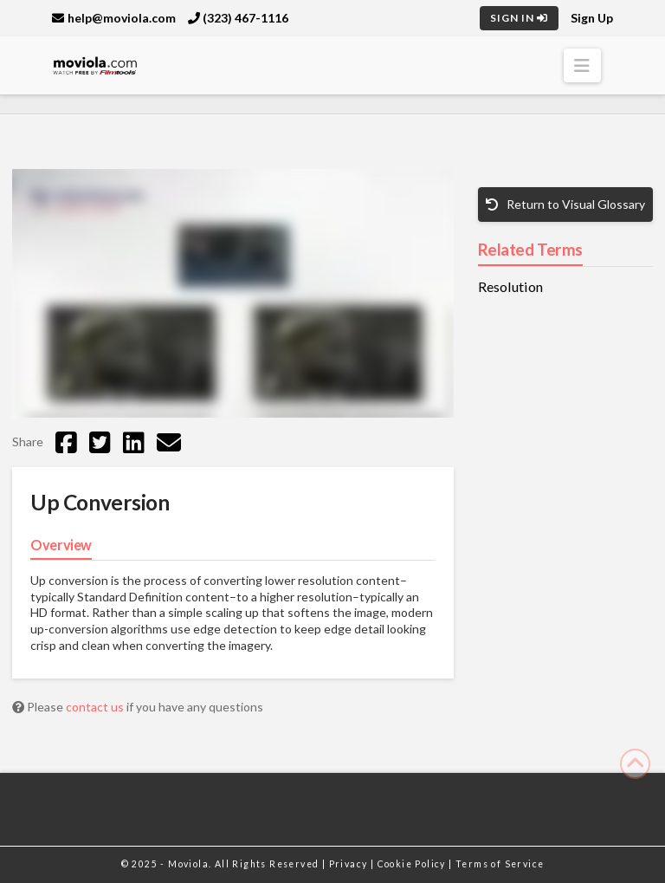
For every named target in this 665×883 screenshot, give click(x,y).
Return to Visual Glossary (565, 204)
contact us (96, 706)
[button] (582, 65)
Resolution (510, 287)
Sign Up (592, 17)
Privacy (350, 864)
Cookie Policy (413, 864)
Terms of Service (499, 864)
